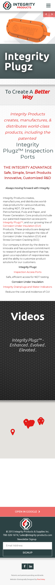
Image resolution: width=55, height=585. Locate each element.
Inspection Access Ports (27, 272)
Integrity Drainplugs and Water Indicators (27, 287)
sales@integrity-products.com (36, 535)
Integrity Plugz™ (13, 222)
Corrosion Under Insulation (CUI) (22, 226)
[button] (13, 432)
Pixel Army (41, 579)
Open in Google (27, 511)
